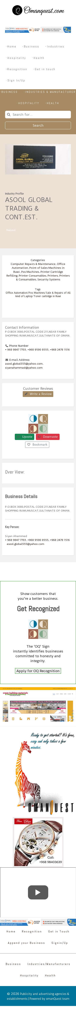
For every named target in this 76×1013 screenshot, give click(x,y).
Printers (53, 275)
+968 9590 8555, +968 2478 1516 (49, 539)
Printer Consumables (32, 275)
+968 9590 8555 (38, 349)
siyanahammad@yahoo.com (24, 367)
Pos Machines (30, 271)
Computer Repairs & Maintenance (33, 264)
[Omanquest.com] (38, 11)
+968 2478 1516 (60, 349)
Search (38, 125)
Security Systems (48, 279)
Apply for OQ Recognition (38, 671)
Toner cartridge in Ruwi (47, 296)
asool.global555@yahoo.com (24, 363)
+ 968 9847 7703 (15, 349)
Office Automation (16, 292)
